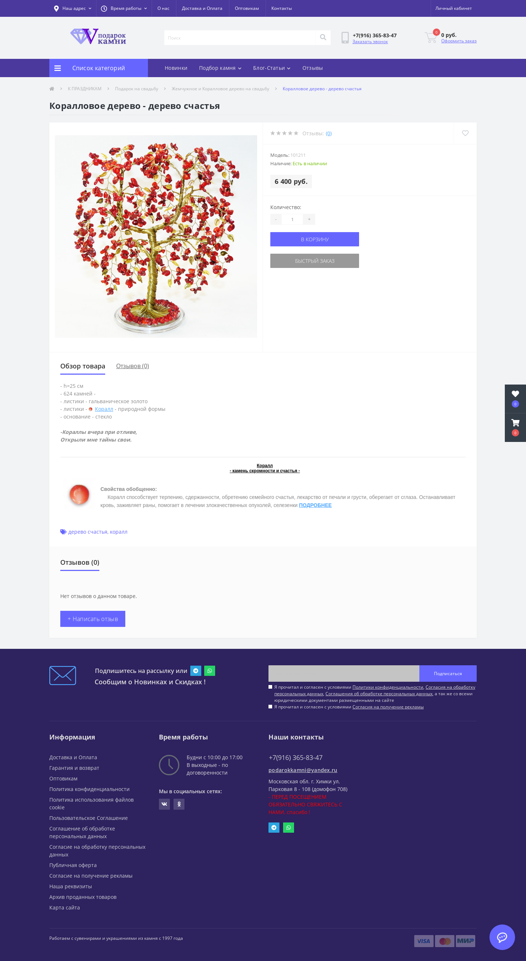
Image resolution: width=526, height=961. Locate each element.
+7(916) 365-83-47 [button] (296, 757)
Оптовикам (247, 8)
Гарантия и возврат (74, 767)
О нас (163, 8)
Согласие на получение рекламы (91, 875)
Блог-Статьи (272, 67)
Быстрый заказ (315, 260)
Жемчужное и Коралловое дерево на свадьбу (220, 89)
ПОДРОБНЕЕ (315, 505)
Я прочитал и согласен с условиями (349, 707)
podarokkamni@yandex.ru (303, 770)
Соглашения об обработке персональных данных (378, 694)
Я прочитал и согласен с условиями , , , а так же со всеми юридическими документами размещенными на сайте (374, 693)
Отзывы (312, 67)
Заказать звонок (370, 41)
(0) (329, 133)
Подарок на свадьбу (136, 89)
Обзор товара (82, 366)
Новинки (176, 67)
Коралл (104, 408)
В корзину (315, 239)
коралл (118, 531)
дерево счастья (87, 531)
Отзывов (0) (132, 366)
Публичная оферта (73, 865)
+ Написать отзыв (93, 619)
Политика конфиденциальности (89, 789)
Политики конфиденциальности (387, 687)
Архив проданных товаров (83, 896)
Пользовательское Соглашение (88, 817)
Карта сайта (64, 907)
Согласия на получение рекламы (388, 707)
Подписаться (448, 673)
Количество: (285, 207)
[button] (124, 8)
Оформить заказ (459, 41)
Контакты (281, 8)
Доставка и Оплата (202, 8)
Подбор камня (220, 67)
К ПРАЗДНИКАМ (85, 89)
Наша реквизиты (70, 886)
